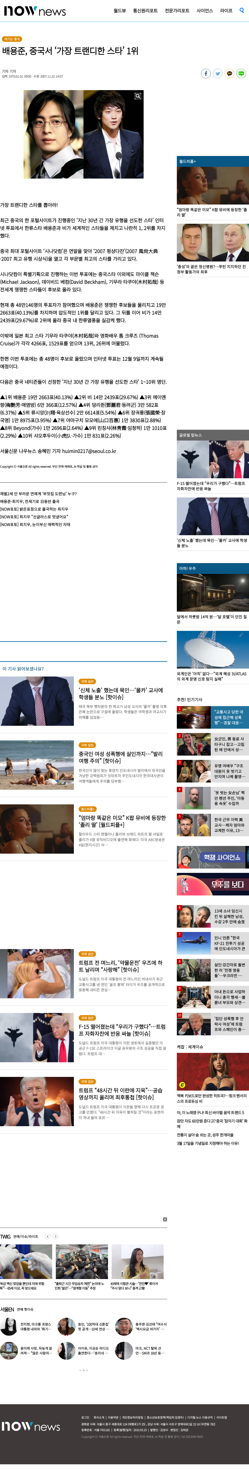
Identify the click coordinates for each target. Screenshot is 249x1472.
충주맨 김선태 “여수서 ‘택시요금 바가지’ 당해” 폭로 (150, 1329)
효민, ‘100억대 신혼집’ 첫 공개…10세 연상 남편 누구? (93, 1329)
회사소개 (99, 1417)
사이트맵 (221, 1417)
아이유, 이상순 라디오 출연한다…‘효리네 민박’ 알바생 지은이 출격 (93, 1353)
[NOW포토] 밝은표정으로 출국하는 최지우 (34, 509)
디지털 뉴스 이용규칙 (200, 1417)
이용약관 (113, 1417)
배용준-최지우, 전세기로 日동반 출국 (29, 501)
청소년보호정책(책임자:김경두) (165, 1417)
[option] (80, 1269)
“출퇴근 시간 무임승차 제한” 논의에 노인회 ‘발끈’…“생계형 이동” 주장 (135, 1286)
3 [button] (87, 1370)
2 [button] (84, 1370)
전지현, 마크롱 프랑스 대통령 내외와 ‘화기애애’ (35, 1329)
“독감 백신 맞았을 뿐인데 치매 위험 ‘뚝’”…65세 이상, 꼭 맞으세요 (77, 1286)
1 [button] (80, 1370)
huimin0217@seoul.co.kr (89, 450)
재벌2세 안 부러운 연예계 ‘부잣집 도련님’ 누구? (38, 494)
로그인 (85, 1417)
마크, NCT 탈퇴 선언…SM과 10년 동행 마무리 (149, 1353)
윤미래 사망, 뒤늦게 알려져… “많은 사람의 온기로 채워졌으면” (36, 1353)
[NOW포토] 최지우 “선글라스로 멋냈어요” (34, 517)
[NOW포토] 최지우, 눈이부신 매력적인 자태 (35, 524)
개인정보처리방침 (132, 1417)
